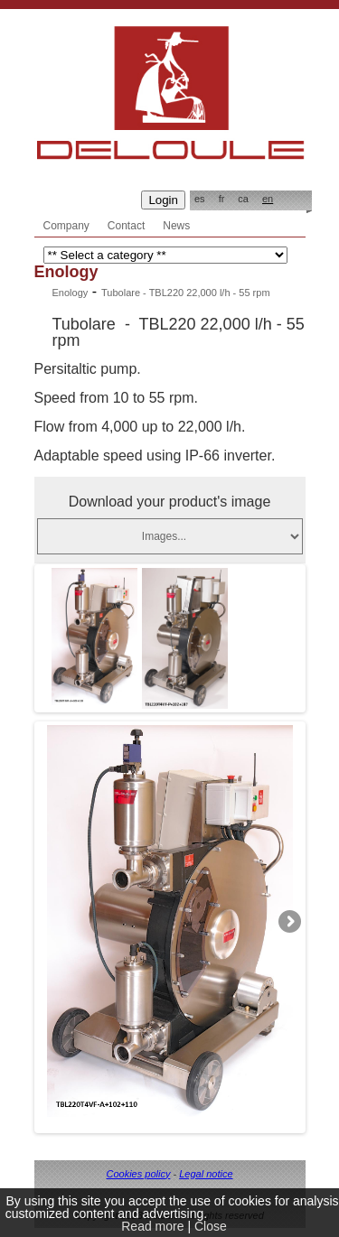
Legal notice (205, 1173)
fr (222, 198)
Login (163, 200)
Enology (70, 292)
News (176, 225)
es (199, 198)
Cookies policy (138, 1173)
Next (288, 922)
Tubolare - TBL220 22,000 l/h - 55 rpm (185, 292)
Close (210, 1226)
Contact (126, 225)
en (267, 198)
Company (66, 225)
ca (243, 198)
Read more (152, 1226)
